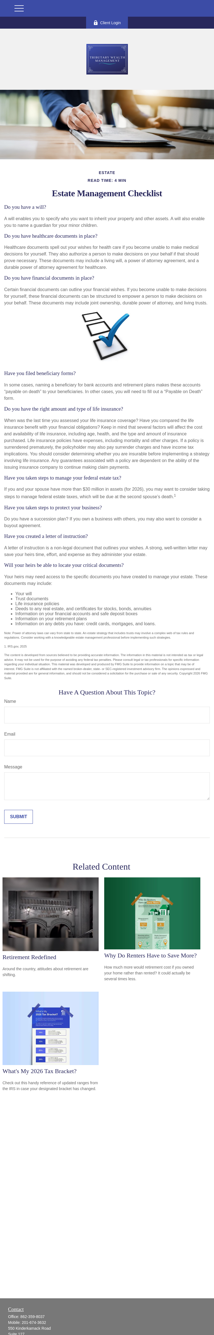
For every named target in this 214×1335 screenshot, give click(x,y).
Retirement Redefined (29, 957)
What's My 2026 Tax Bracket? (40, 1071)
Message (13, 767)
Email (9, 734)
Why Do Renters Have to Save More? (150, 955)
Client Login (107, 22)
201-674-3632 (34, 1322)
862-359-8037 (32, 1316)
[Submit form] (18, 817)
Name (10, 701)
